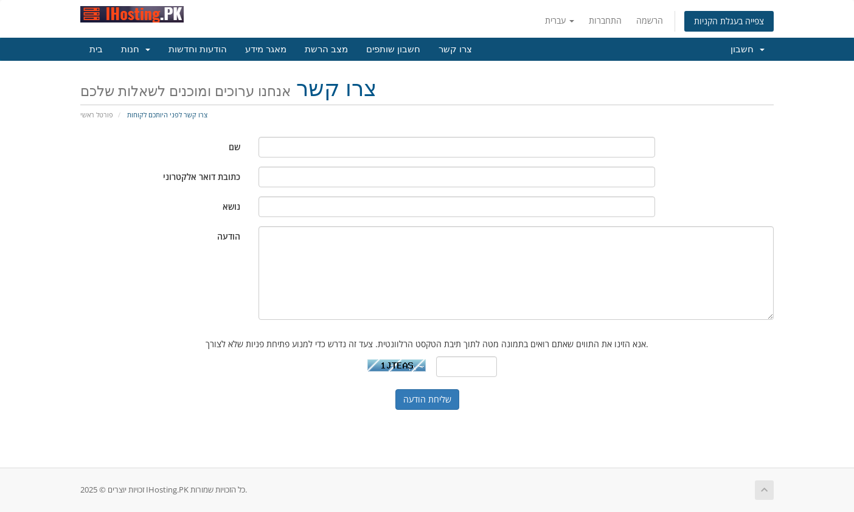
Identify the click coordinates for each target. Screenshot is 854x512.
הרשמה (649, 20)
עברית (559, 20)
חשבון (748, 49)
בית (96, 49)
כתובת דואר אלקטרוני (201, 176)
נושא (231, 206)
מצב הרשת (326, 49)
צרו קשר (455, 49)
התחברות (605, 20)
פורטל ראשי (96, 114)
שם (234, 147)
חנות (135, 49)
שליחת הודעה (427, 399)
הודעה (228, 236)
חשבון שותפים (393, 49)
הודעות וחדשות (197, 49)
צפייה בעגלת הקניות (729, 21)
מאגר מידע (265, 49)
